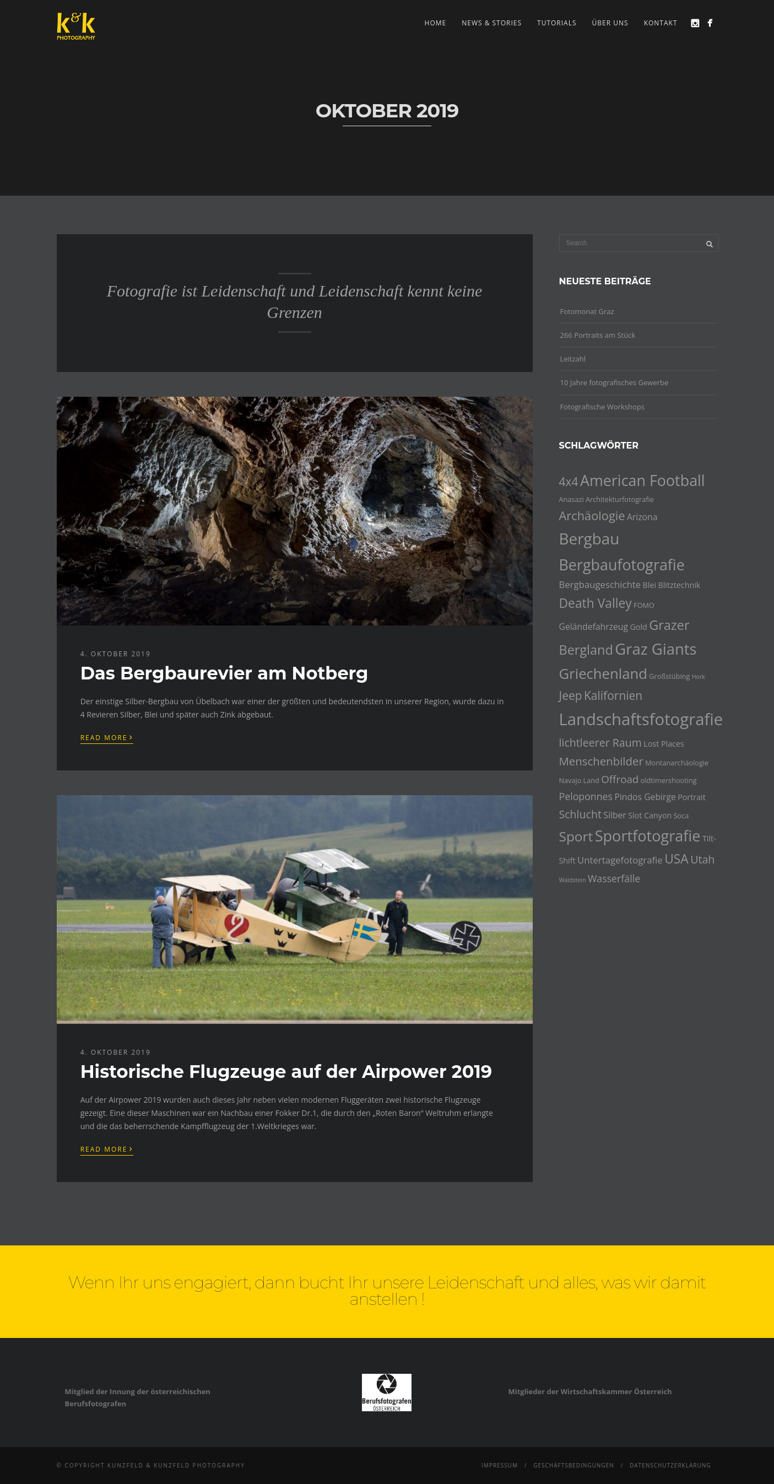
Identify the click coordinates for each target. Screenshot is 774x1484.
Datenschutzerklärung (670, 1465)
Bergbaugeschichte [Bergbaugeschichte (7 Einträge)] (600, 584)
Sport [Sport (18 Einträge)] (576, 836)
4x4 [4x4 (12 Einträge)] (568, 481)
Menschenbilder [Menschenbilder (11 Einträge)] (601, 761)
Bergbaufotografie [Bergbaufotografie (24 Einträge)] (622, 564)
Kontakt (661, 23)
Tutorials (557, 23)
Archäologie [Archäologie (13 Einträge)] (592, 516)
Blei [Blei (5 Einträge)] (649, 585)
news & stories (492, 23)
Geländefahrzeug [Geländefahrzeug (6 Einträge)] (594, 626)
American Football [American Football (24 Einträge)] (642, 480)
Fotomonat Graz (587, 311)
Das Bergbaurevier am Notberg (224, 673)
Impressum (499, 1465)
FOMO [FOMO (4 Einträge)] (644, 605)
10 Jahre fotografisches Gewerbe (614, 382)
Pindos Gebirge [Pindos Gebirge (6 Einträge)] (644, 797)
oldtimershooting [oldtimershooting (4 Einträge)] (669, 780)
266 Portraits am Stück (598, 335)
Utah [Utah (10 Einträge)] (702, 859)
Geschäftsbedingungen (573, 1465)
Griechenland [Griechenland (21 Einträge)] (603, 673)
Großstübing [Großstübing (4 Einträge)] (669, 676)
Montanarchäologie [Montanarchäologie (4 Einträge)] (676, 763)
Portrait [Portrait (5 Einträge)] (692, 797)
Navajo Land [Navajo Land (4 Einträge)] (579, 780)
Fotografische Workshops (602, 407)
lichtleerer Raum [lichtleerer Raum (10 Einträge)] (600, 742)
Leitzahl (573, 359)
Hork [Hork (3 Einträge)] (698, 677)
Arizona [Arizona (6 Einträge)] (642, 517)
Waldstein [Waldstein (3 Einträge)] (572, 880)
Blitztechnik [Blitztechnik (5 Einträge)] (679, 585)
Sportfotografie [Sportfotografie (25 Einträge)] (648, 835)
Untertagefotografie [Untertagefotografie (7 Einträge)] (620, 860)
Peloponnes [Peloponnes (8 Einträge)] (586, 796)
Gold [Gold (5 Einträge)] (638, 627)
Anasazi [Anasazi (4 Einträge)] (571, 499)
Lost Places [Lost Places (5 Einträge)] (663, 743)
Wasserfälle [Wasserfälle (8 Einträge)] (614, 878)
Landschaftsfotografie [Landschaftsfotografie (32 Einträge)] (641, 719)
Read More (106, 737)
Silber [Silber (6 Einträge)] (614, 815)
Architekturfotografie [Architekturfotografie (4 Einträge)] (620, 499)
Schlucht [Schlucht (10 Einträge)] (580, 814)
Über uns (610, 23)
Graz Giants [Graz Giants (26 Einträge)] (656, 649)
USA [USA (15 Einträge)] (676, 858)
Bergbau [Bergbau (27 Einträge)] (589, 538)
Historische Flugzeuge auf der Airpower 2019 (286, 1071)
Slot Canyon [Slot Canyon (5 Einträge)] (650, 815)
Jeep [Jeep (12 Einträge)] (570, 695)
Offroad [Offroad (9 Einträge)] (619, 779)
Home (436, 23)
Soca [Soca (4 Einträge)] (681, 816)
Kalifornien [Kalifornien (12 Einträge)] (613, 695)
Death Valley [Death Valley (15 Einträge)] (595, 603)
